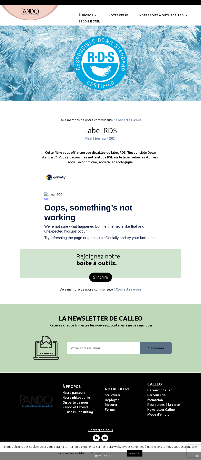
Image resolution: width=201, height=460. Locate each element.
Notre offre (118, 15)
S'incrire (100, 277)
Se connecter (89, 21)
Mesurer (124, 405)
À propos (86, 15)
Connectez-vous (128, 120)
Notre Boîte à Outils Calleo (161, 15)
